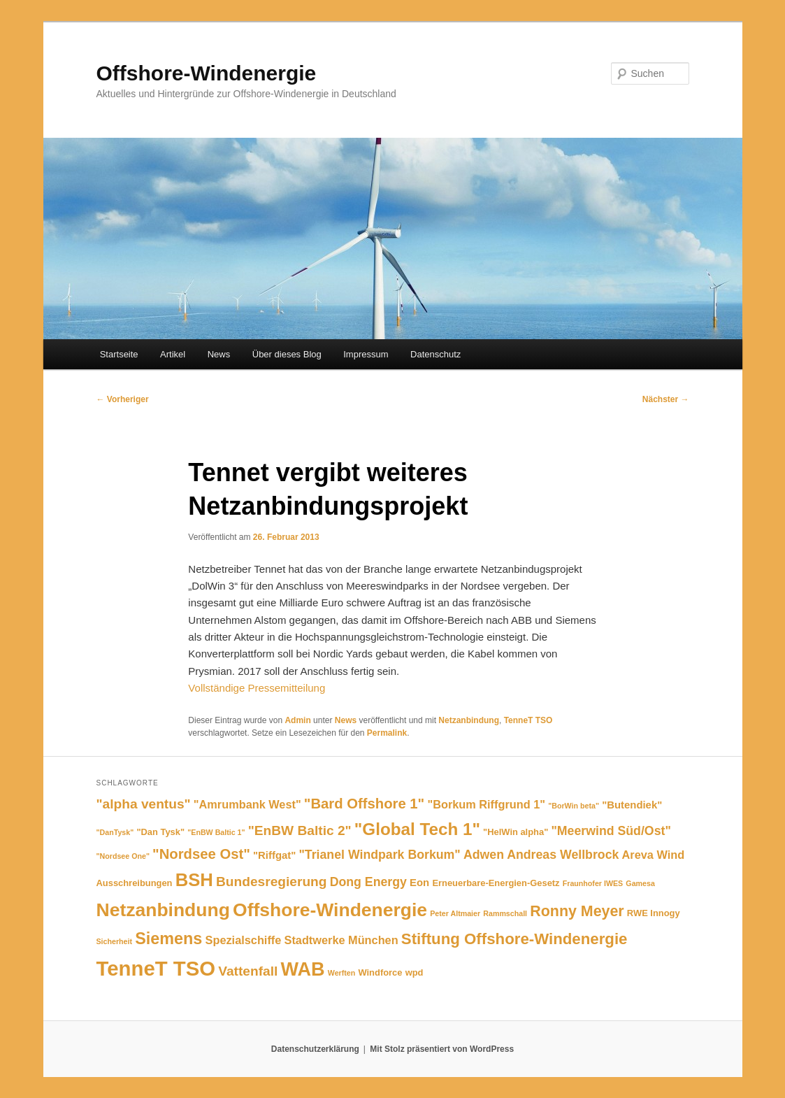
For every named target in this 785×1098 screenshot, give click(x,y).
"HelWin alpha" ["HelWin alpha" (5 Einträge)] (515, 832)
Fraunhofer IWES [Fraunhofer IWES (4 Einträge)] (593, 883)
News (219, 354)
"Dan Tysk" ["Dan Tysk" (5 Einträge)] (160, 832)
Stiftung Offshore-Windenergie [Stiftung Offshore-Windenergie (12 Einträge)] (514, 939)
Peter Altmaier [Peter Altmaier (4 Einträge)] (455, 913)
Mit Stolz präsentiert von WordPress (442, 1049)
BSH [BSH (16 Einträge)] (194, 880)
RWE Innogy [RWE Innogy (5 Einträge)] (653, 913)
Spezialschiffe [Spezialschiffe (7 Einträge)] (244, 940)
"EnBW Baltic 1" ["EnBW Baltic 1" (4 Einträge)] (216, 832)
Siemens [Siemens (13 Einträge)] (168, 938)
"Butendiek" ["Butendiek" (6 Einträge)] (632, 805)
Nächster (665, 399)
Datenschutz (435, 354)
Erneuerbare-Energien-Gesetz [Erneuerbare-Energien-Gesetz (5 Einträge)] (495, 883)
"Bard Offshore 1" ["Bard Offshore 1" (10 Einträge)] (364, 803)
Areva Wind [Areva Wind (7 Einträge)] (653, 854)
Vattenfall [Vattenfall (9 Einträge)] (248, 971)
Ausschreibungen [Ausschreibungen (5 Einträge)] (134, 883)
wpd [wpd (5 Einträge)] (414, 972)
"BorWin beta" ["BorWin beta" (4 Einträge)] (573, 805)
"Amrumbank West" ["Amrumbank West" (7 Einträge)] (247, 804)
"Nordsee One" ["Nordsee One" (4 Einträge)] (123, 856)
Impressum (365, 354)
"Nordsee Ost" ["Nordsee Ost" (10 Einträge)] (201, 854)
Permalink (387, 733)
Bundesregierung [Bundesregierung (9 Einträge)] (271, 881)
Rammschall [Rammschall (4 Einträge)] (505, 913)
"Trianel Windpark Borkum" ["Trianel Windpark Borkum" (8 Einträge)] (379, 855)
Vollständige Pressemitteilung (256, 688)
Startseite (119, 354)
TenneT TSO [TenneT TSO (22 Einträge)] (156, 968)
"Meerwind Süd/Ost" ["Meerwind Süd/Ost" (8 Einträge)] (610, 831)
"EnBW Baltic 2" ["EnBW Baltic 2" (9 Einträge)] (300, 830)
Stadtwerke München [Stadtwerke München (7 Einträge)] (341, 940)
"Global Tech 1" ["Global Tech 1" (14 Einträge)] (417, 829)
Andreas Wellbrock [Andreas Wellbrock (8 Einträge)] (563, 855)
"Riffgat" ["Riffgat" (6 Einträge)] (274, 855)
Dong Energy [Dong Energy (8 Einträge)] (368, 882)
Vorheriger (122, 399)
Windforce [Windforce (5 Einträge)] (380, 972)
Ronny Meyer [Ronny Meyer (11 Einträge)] (577, 911)
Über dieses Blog (287, 354)
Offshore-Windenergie (206, 73)
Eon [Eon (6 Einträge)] (419, 882)
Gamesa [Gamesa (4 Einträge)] (640, 883)
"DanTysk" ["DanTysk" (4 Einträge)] (115, 832)
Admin (297, 720)
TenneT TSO (528, 720)
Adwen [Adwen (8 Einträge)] (483, 855)
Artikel (172, 354)
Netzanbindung (468, 720)
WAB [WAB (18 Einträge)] (303, 969)
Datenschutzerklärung (315, 1049)
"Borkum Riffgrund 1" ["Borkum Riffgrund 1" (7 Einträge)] (486, 804)
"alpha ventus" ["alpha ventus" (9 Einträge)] (143, 804)
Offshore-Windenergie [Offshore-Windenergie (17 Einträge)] (330, 909)
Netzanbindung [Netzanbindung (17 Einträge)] (163, 909)
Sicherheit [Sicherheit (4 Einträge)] (114, 941)
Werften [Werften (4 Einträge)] (341, 973)
